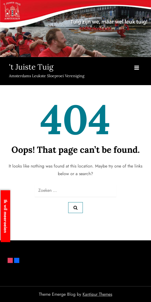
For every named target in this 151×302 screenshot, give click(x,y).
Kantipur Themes (97, 294)
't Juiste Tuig (31, 67)
